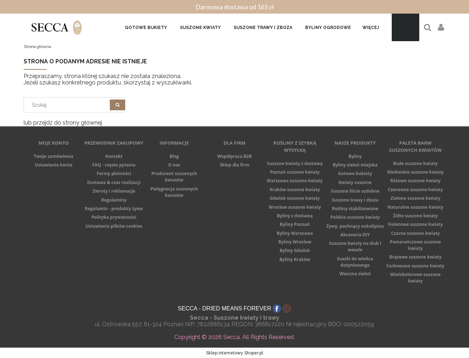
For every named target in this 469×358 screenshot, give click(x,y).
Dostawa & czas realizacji (114, 182)
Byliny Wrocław (294, 242)
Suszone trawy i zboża (355, 200)
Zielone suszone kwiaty (415, 198)
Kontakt (113, 156)
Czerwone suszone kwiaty (415, 190)
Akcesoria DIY (355, 235)
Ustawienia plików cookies (114, 226)
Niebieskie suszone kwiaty (415, 172)
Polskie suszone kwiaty (355, 217)
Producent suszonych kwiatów (174, 176)
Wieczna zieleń (355, 274)
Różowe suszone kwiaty (415, 181)
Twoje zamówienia (53, 156)
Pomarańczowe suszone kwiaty (415, 245)
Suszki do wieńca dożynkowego (355, 262)
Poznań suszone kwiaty (295, 172)
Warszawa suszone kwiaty (295, 181)
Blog (174, 156)
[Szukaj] (117, 105)
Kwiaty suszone (354, 182)
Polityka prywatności (113, 217)
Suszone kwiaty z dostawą (295, 163)
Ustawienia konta (54, 165)
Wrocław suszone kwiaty (295, 207)
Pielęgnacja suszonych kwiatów (174, 192)
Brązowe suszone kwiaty (415, 257)
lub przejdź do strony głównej (63, 122)
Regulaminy (114, 200)
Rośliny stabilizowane (355, 208)
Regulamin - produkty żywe (114, 208)
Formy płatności (114, 173)
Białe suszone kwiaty (415, 163)
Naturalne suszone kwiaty (415, 207)
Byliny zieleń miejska (355, 165)
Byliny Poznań (295, 224)
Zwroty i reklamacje (114, 191)
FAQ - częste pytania (114, 165)
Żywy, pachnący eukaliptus (355, 226)
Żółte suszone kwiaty (415, 216)
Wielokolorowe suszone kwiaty (415, 277)
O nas (174, 165)
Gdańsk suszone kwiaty (295, 198)
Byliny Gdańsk (295, 250)
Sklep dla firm (234, 165)
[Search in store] (68, 105)
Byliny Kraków (294, 259)
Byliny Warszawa (295, 233)
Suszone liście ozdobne (355, 191)
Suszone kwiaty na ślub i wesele (355, 246)
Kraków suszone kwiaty (295, 190)
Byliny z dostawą (295, 216)
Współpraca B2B (234, 156)
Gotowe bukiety (355, 173)
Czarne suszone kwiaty (415, 233)
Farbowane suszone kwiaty (415, 266)
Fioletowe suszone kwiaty (415, 224)
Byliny (355, 156)
